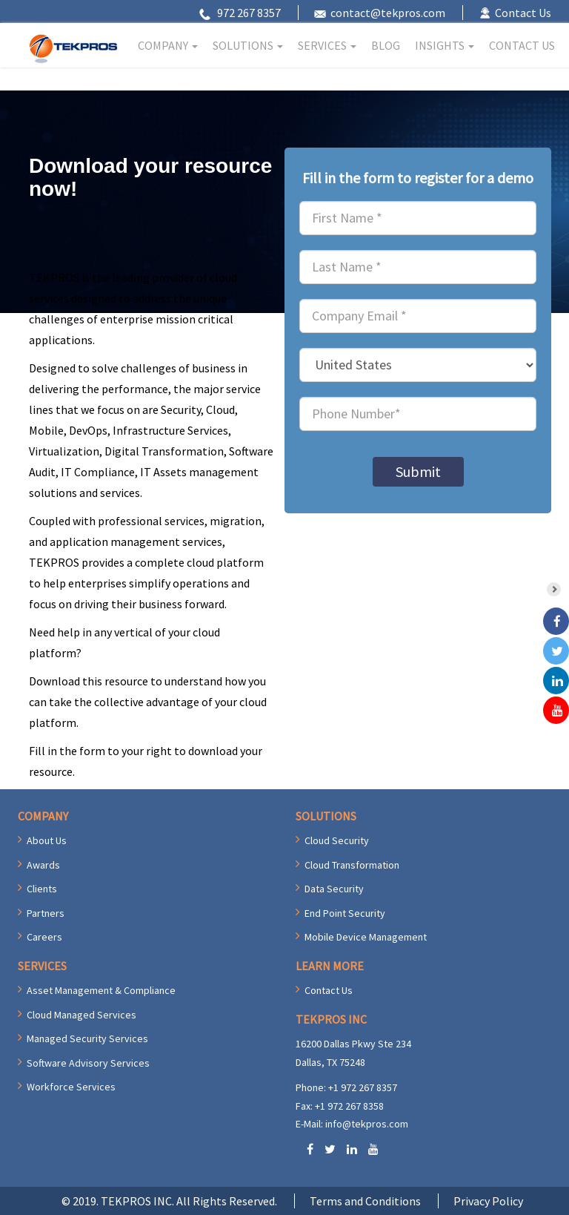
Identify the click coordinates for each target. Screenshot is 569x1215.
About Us (47, 840)
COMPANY (168, 45)
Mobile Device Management (366, 937)
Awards (43, 865)
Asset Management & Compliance (101, 990)
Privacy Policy (488, 1200)
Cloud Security (337, 840)
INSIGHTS (444, 45)
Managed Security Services (87, 1038)
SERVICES (327, 45)
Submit (418, 471)
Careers (44, 937)
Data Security (334, 888)
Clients (42, 888)
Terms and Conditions (365, 1200)
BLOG (385, 45)
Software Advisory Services (88, 1063)
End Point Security (345, 913)
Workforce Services (71, 1086)
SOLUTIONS (248, 45)
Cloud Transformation (352, 865)
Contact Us (523, 12)
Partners (45, 913)
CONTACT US (522, 45)
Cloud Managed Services (81, 1014)
